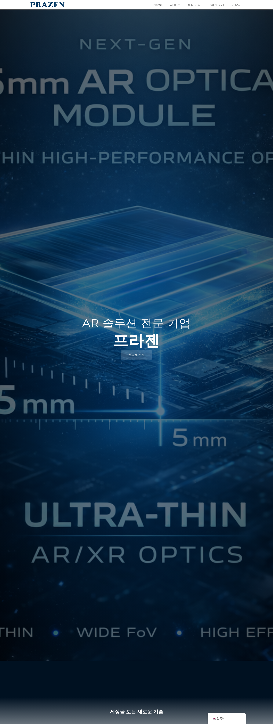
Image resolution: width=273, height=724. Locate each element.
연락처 (236, 5)
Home (158, 5)
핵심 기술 (194, 5)
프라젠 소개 (216, 5)
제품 (175, 5)
